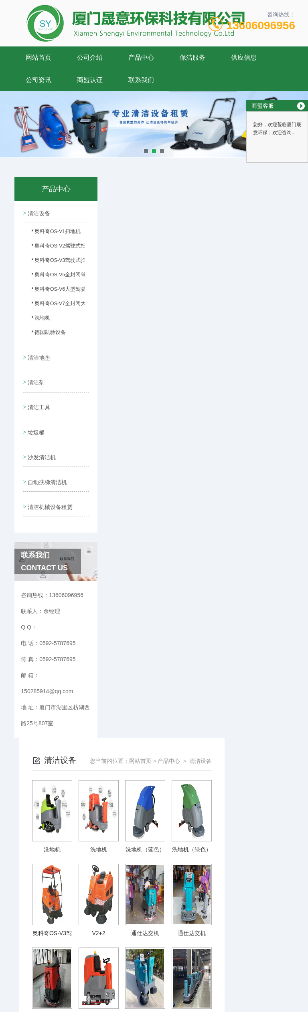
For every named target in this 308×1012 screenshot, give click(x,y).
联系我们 (141, 79)
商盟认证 (90, 79)
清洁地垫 (38, 354)
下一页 (223, 902)
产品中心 (141, 57)
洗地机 (38, 319)
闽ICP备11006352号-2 (210, 973)
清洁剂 (35, 377)
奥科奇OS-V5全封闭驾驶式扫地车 (49, 276)
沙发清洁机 (41, 446)
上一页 (161, 902)
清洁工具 (38, 400)
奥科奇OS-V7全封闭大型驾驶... (49, 305)
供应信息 (244, 57)
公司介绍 (90, 57)
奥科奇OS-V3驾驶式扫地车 (49, 262)
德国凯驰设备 (45, 334)
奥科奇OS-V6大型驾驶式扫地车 (49, 291)
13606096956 (261, 25)
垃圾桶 (35, 423)
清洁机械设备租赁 (47, 496)
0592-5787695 (108, 961)
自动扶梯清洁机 (47, 468)
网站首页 (38, 57)
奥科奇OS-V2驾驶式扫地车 (49, 247)
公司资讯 (38, 79)
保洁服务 (192, 57)
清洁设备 (38, 212)
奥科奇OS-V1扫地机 (49, 233)
